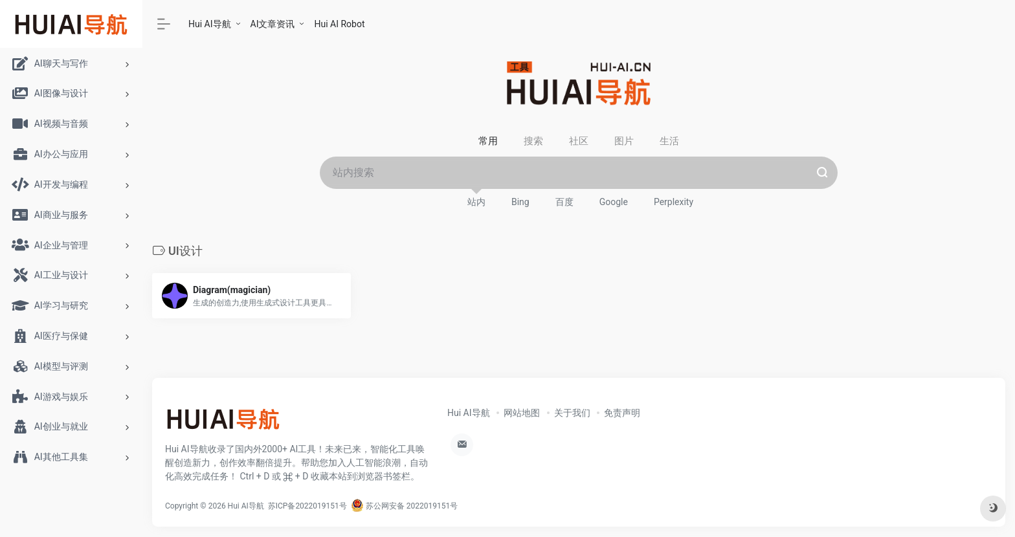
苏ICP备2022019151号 (307, 505)
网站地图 (522, 413)
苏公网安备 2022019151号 (404, 505)
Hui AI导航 (209, 24)
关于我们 (572, 413)
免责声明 (622, 413)
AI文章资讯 (273, 24)
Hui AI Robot (339, 24)
